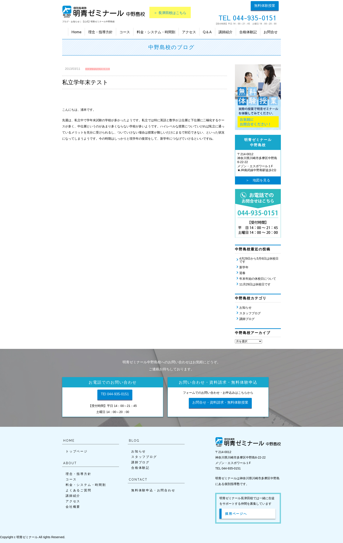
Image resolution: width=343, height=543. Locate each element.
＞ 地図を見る (258, 180)
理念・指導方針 (100, 31)
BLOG (134, 440)
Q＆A (207, 31)
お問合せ (271, 31)
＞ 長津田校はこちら (170, 12)
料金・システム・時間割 (156, 31)
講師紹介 (226, 31)
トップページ (77, 451)
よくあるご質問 (78, 490)
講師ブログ (247, 319)
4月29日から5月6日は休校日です (258, 260)
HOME (69, 440)
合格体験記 (248, 31)
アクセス (189, 31)
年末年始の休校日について (257, 278)
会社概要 (73, 506)
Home (76, 31)
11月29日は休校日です (255, 284)
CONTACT (138, 479)
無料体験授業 (264, 5)
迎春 (242, 273)
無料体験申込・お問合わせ (153, 490)
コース (124, 31)
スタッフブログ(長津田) (97, 69)
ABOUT (70, 463)
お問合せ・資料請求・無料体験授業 (220, 402)
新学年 (243, 267)
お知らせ (245, 307)
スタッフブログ (250, 313)
